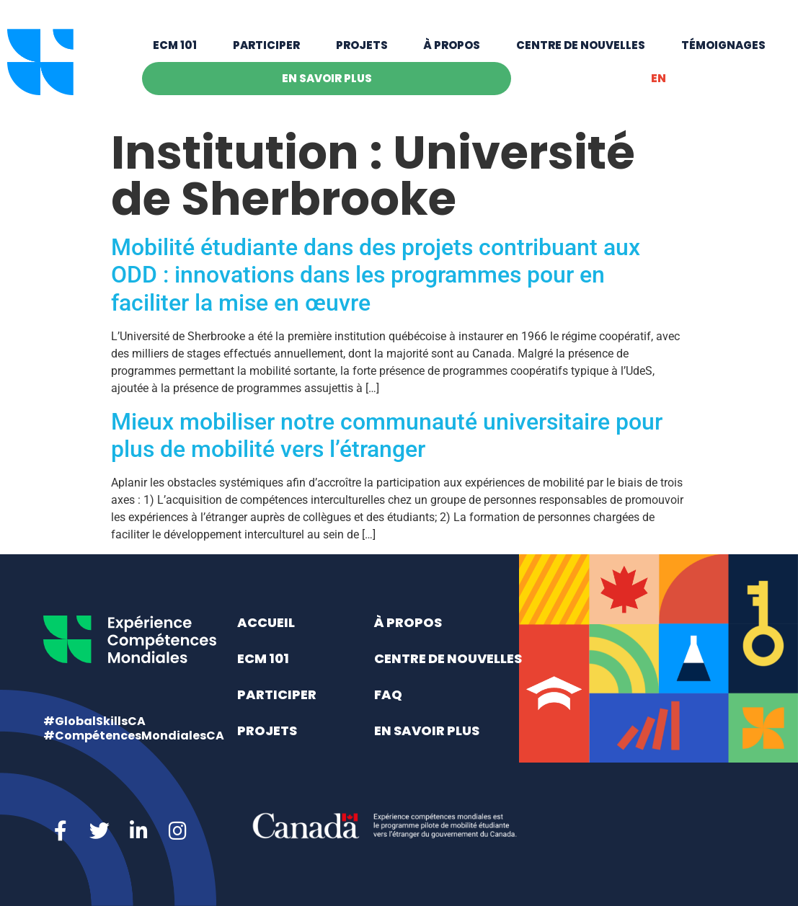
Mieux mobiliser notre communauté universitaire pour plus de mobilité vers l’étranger (386, 435)
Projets (362, 45)
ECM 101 (175, 45)
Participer (266, 45)
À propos (451, 45)
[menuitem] (658, 78)
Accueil (266, 622)
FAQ (388, 694)
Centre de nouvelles (580, 45)
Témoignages (723, 45)
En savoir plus (327, 78)
